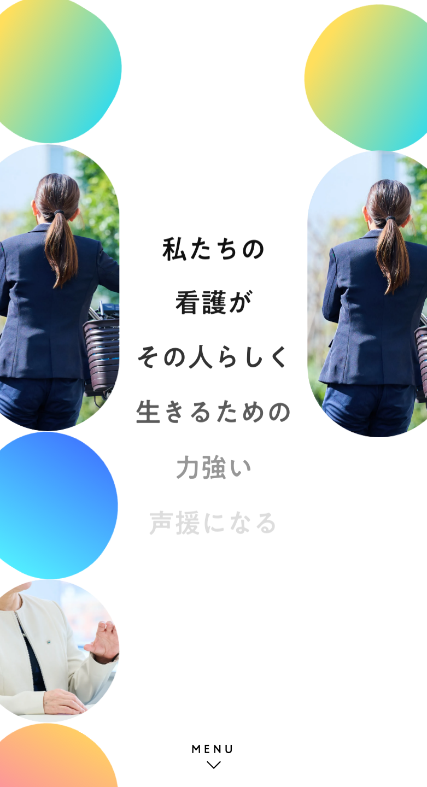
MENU (213, 748)
